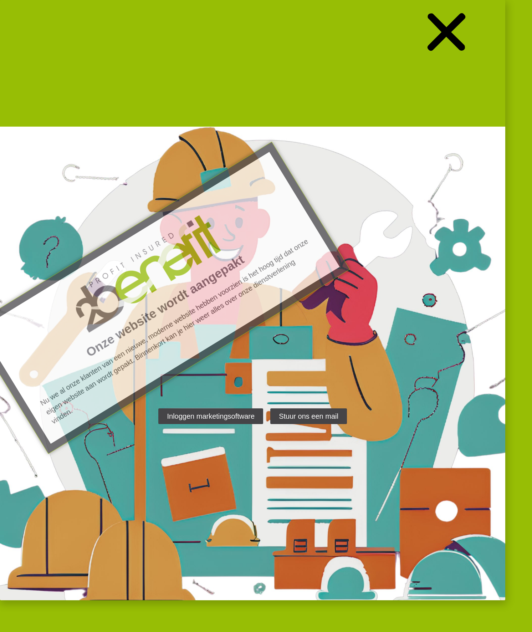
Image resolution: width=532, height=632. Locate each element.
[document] (266, 316)
